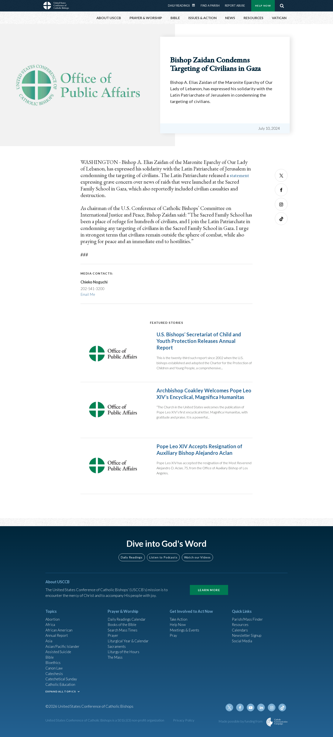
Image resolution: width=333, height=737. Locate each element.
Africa (50, 620)
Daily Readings (179, 5)
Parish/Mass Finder (248, 614)
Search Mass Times (123, 626)
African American (59, 626)
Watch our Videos (197, 552)
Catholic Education (61, 683)
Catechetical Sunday (62, 677)
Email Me (88, 294)
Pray (173, 631)
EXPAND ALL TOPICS (60, 690)
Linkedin (262, 707)
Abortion (52, 614)
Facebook (281, 189)
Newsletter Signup (247, 631)
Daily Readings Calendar (195, 5)
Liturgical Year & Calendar (129, 637)
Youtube (252, 707)
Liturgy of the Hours (124, 649)
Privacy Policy (184, 720)
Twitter (281, 175)
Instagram (281, 204)
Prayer (113, 631)
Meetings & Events (185, 626)
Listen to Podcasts (163, 552)
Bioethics (53, 660)
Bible (49, 654)
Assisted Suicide (58, 649)
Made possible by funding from (241, 721)
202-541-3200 (92, 288)
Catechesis (54, 671)
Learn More (209, 585)
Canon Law (54, 666)
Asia (49, 637)
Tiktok (281, 218)
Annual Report (57, 631)
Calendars (240, 626)
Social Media (242, 637)
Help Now (263, 5)
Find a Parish (210, 5)
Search (282, 6)
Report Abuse (235, 5)
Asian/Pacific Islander (63, 643)
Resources (240, 620)
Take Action (179, 614)
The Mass (116, 654)
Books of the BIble (123, 620)
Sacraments (117, 643)
